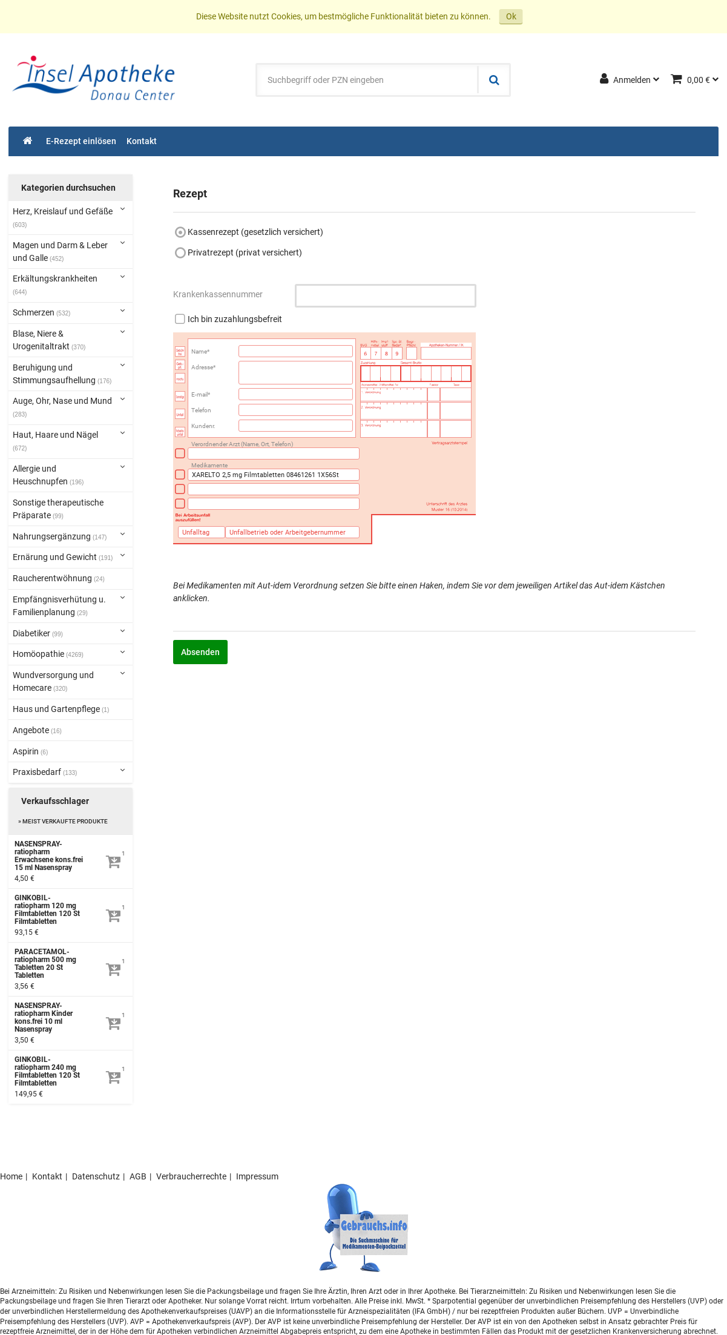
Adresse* (203, 367)
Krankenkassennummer (218, 294)
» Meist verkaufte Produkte (63, 821)
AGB (138, 1176)
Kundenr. (203, 426)
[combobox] (367, 80)
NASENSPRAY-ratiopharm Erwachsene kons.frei (49, 856)
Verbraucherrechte (191, 1176)
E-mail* (200, 394)
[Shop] (28, 141)
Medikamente (209, 465)
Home (11, 1176)
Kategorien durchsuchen (68, 188)
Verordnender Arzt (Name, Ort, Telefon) (242, 444)
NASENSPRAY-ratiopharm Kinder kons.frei (44, 1017)
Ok (511, 16)
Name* (200, 351)
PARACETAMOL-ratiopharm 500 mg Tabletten (45, 964)
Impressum (257, 1176)
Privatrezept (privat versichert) (245, 252)
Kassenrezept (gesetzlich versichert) (255, 232)
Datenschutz (96, 1176)
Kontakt (47, 1176)
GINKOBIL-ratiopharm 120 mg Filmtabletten (47, 910)
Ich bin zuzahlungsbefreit (235, 319)
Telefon (201, 410)
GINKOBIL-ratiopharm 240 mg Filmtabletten (47, 1071)
